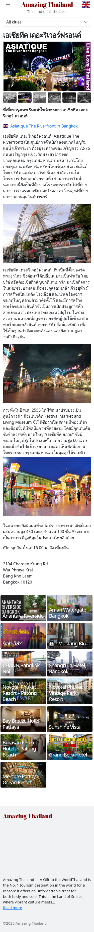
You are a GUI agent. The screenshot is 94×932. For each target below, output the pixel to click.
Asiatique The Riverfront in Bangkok (40, 126)
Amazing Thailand (47, 4)
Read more (12, 907)
